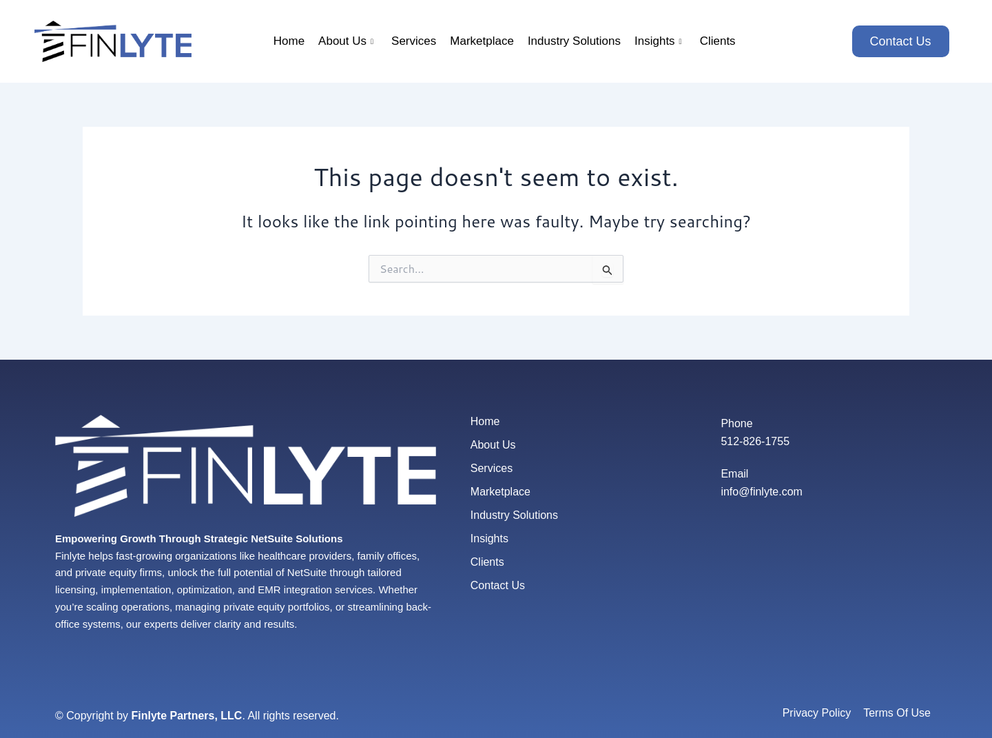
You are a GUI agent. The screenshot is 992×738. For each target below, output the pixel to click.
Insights (658, 41)
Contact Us (498, 585)
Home (288, 41)
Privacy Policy (817, 713)
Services (413, 41)
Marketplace (482, 41)
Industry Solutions (574, 41)
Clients (718, 41)
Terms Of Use (897, 713)
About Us (345, 41)
